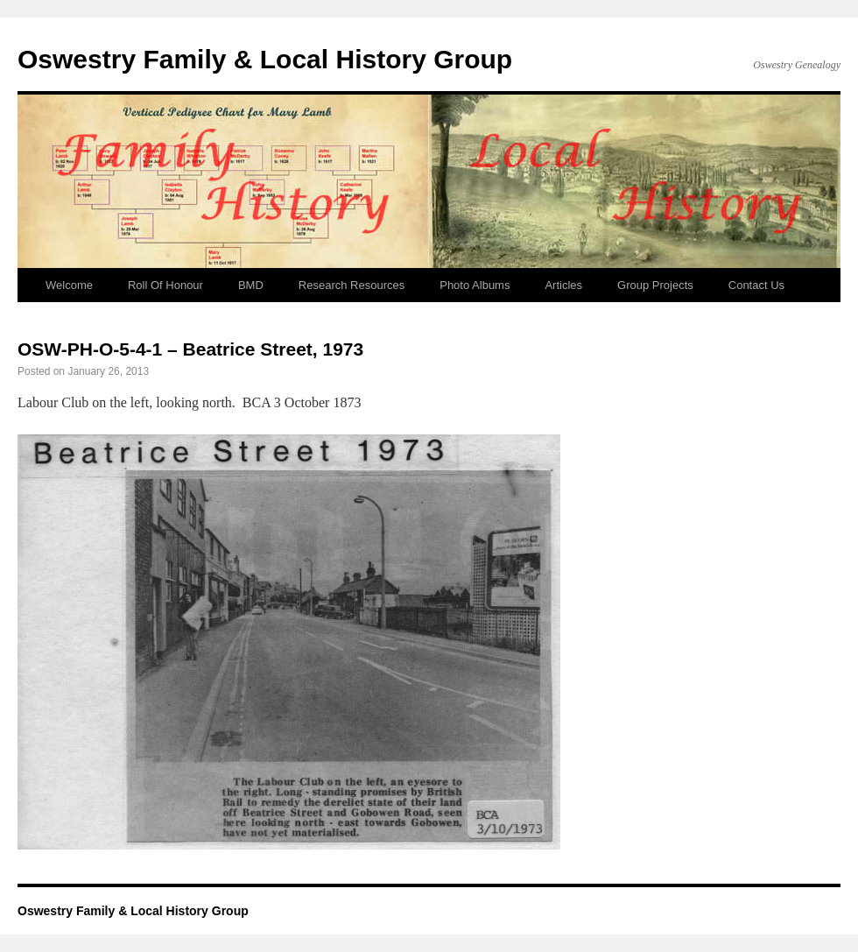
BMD (251, 285)
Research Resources (351, 285)
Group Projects (655, 285)
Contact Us (756, 285)
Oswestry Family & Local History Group (265, 59)
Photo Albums (475, 285)
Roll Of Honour (165, 285)
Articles (563, 285)
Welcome (69, 285)
